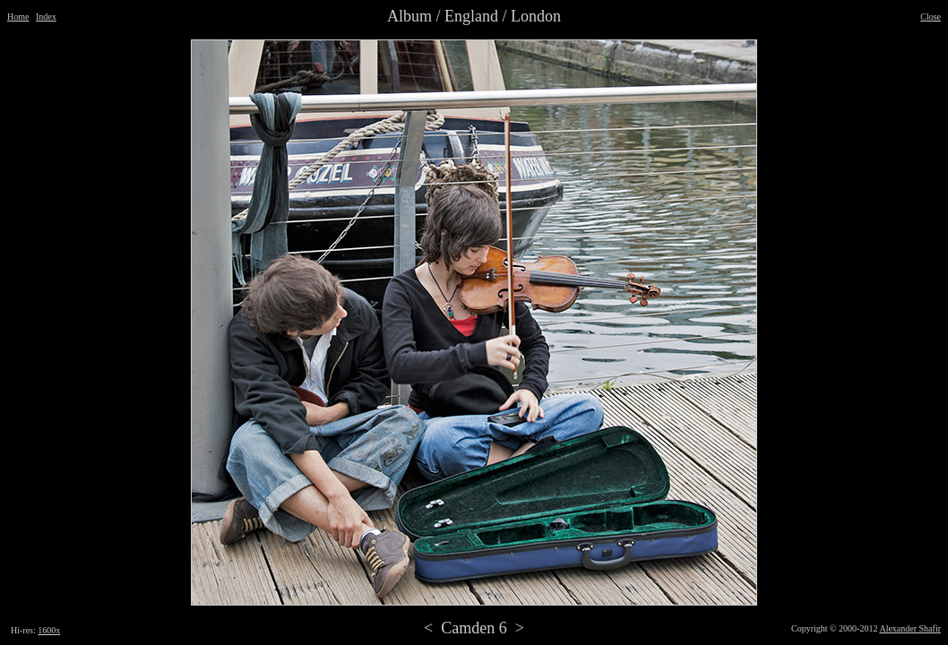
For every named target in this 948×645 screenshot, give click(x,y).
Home (18, 17)
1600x (49, 630)
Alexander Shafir (910, 628)
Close (930, 17)
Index (46, 17)
